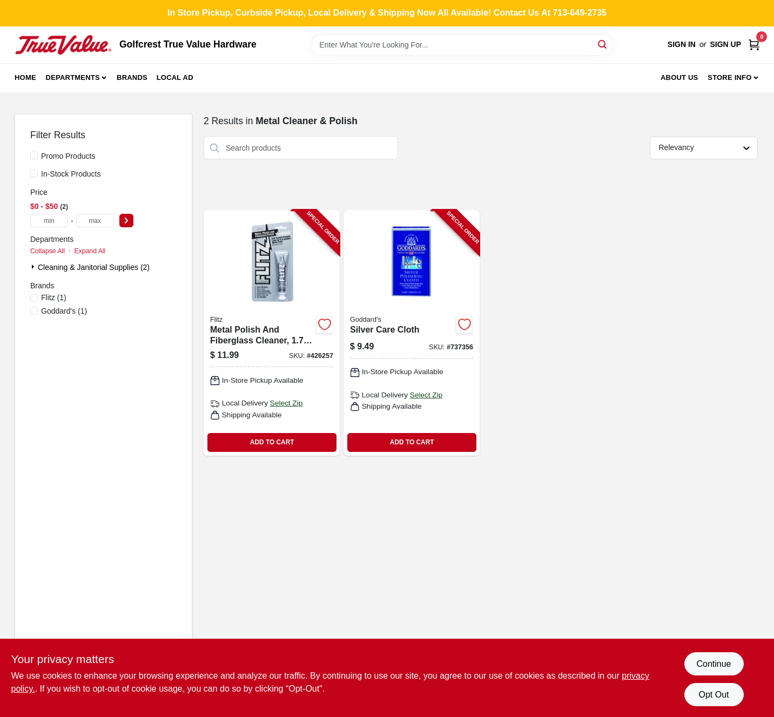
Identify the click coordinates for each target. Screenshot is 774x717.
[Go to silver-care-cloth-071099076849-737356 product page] (412, 333)
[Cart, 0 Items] (754, 44)
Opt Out (713, 694)
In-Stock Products (71, 174)
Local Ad (175, 77)
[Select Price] (126, 220)
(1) (53, 297)
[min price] (49, 220)
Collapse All (47, 251)
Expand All (89, 251)
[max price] (95, 220)
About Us (679, 77)
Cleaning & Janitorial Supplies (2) (94, 267)
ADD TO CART (272, 442)
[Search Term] (462, 45)
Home (25, 77)
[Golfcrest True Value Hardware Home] (63, 45)
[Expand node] (34, 267)
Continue (713, 663)
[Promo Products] (34, 155)
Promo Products (68, 156)
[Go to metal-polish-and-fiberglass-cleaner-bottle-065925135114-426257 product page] (272, 333)
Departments (73, 77)
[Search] (603, 44)
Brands (132, 77)
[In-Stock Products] (34, 173)
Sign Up (725, 44)
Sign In (682, 44)
